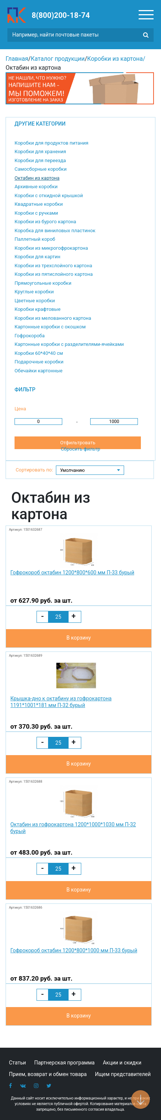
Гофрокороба (30, 335)
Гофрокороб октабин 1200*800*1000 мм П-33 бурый (74, 950)
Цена (20, 408)
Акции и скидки (122, 1063)
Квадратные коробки (39, 204)
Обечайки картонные (39, 370)
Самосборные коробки (41, 169)
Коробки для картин (37, 256)
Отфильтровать (77, 442)
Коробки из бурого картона (45, 221)
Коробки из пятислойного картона (54, 274)
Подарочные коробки (39, 362)
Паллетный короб (35, 239)
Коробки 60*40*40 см (39, 353)
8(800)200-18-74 (61, 15)
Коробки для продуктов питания (51, 143)
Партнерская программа (64, 1063)
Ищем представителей (123, 1074)
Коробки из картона (115, 58)
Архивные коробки (36, 186)
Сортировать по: (34, 470)
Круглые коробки (34, 291)
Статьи (17, 1063)
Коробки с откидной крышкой (49, 195)
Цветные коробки (35, 300)
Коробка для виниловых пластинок (55, 230)
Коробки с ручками (36, 213)
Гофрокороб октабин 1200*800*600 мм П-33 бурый (72, 572)
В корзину (78, 638)
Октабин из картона (37, 178)
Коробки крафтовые (37, 309)
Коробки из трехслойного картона (53, 265)
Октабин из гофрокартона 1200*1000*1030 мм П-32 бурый (73, 827)
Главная (17, 58)
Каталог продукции (58, 58)
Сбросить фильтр (80, 449)
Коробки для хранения (40, 151)
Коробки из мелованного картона (53, 318)
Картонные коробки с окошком (50, 326)
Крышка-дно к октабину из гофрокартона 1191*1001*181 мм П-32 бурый (61, 701)
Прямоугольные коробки (43, 283)
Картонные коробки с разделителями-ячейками (69, 344)
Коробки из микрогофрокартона (51, 248)
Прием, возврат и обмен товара (48, 1074)
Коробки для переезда (40, 160)
